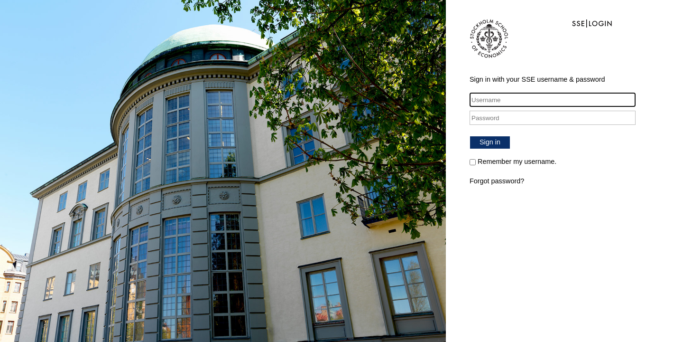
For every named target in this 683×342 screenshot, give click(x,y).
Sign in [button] (490, 142)
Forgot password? (497, 181)
